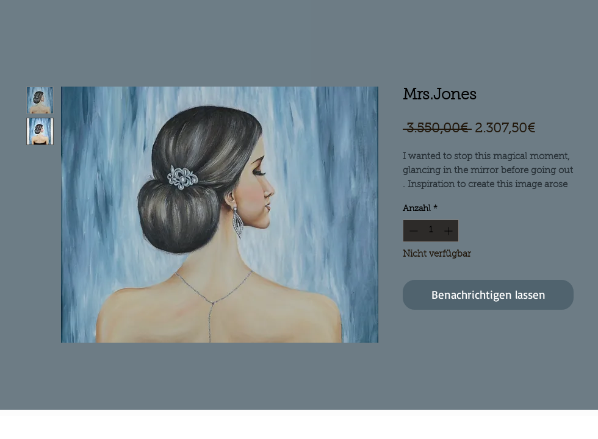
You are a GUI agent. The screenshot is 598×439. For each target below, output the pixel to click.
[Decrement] (412, 230)
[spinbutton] (431, 230)
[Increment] (449, 230)
